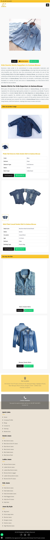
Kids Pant (6, 502)
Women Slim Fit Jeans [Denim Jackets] (10, 478)
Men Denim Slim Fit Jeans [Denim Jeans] (11, 443)
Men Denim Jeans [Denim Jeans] (8, 440)
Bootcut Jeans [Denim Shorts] (8, 517)
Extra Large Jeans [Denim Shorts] (8, 514)
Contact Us (25, 406)
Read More (20, 310)
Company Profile (8, 420)
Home (5, 417)
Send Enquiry (8, 175)
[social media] (21, 535)
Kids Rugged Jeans (9, 496)
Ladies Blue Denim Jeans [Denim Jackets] (10, 470)
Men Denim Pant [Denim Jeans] (8, 455)
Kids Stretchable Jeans (10, 493)
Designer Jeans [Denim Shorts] (8, 520)
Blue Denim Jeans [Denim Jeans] (9, 446)
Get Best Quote (23, 61)
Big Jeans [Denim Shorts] (6, 511)
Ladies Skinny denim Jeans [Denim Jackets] (11, 475)
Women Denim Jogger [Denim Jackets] (10, 473)
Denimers (21, 532)
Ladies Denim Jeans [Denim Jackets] (9, 467)
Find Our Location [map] (25, 387)
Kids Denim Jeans (8, 488)
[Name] (47, 5)
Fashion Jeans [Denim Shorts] (7, 523)
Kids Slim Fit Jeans (9, 499)
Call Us (14, 61)
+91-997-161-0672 (6, 1)
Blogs (5, 423)
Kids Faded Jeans (8, 490)
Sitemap (6, 428)
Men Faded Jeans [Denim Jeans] (8, 452)
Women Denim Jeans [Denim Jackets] (9, 464)
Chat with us (34, 61)
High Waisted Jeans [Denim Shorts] (9, 526)
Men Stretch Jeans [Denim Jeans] (9, 449)
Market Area (7, 431)
